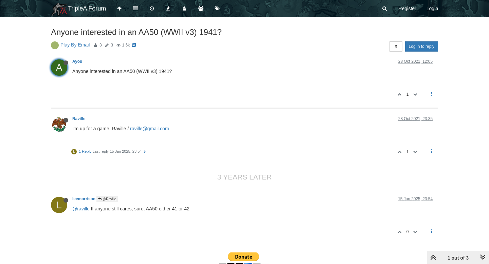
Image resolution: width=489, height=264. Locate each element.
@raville (81, 208)
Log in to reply (421, 46)
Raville (78, 118)
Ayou (77, 61)
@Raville (107, 199)
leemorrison (83, 198)
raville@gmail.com (149, 128)
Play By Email (75, 45)
